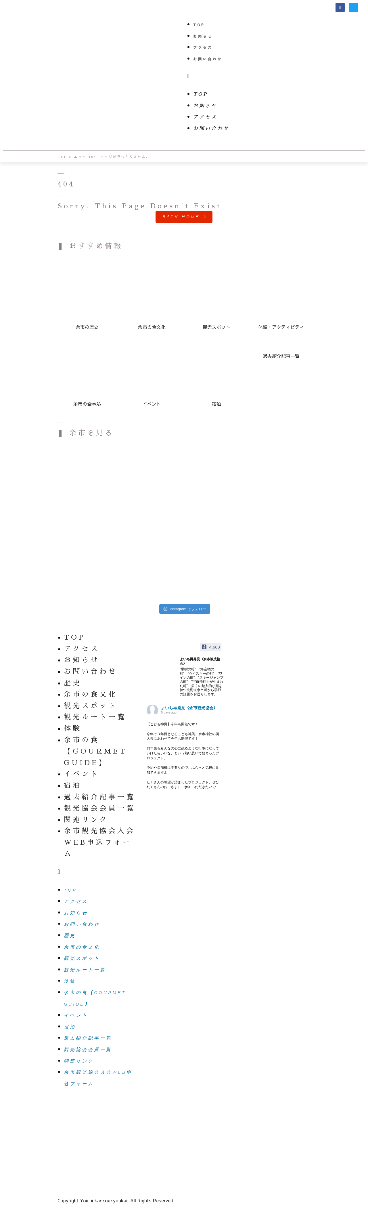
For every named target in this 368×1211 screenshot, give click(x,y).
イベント (81, 774)
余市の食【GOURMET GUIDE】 (95, 751)
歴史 (73, 682)
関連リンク (86, 819)
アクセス (203, 47)
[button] (276, 76)
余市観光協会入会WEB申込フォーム (99, 842)
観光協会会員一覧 (99, 808)
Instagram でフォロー (184, 609)
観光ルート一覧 (95, 717)
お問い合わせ (208, 59)
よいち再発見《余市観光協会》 (189, 707)
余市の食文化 (90, 694)
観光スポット (90, 705)
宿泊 (73, 785)
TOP (199, 24)
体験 (73, 728)
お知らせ (203, 36)
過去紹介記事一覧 (99, 796)
